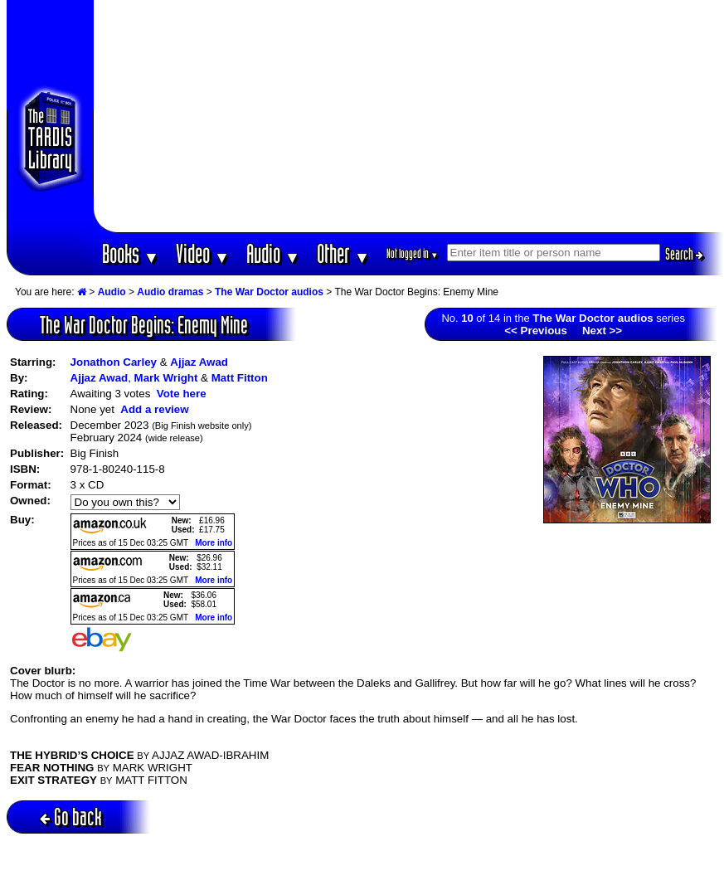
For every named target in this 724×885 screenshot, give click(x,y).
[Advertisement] (408, 116)
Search (684, 254)
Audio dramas (170, 292)
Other (343, 253)
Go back (71, 816)
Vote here (182, 393)
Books (130, 253)
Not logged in (412, 253)
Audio (273, 253)
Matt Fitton (239, 378)
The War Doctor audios (269, 292)
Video (203, 253)
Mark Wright (166, 378)
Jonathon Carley (113, 362)
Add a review (154, 409)
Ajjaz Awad (199, 362)
